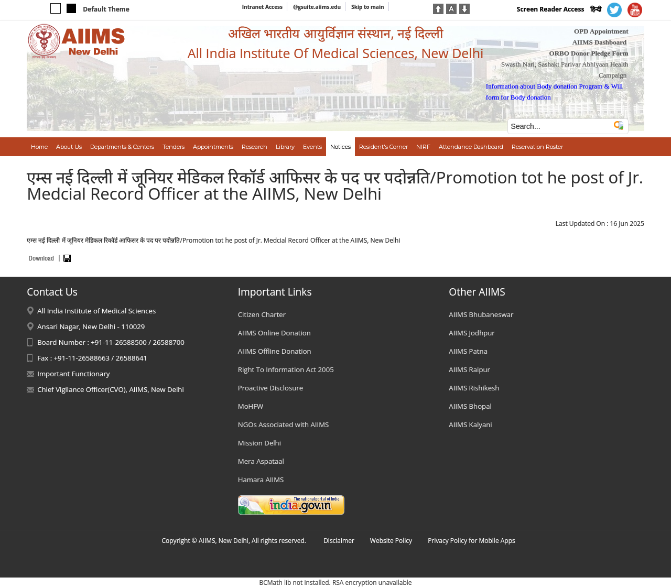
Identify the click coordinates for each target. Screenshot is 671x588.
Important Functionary (73, 373)
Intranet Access (262, 6)
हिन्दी (595, 9)
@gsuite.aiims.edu (317, 6)
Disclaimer (338, 540)
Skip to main (367, 6)
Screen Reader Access (551, 9)
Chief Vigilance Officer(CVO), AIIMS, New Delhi (110, 389)
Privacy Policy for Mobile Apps (471, 540)
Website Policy (391, 540)
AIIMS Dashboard (599, 42)
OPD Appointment (601, 31)
